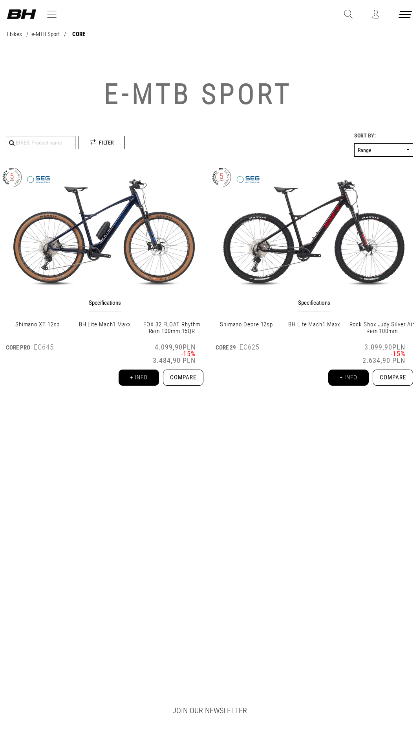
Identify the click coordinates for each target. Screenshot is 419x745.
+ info (135, 379)
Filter (106, 142)
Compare (182, 379)
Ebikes (15, 34)
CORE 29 (226, 347)
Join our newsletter (209, 710)
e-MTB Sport (46, 34)
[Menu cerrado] (406, 16)
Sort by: (365, 135)
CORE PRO (18, 347)
